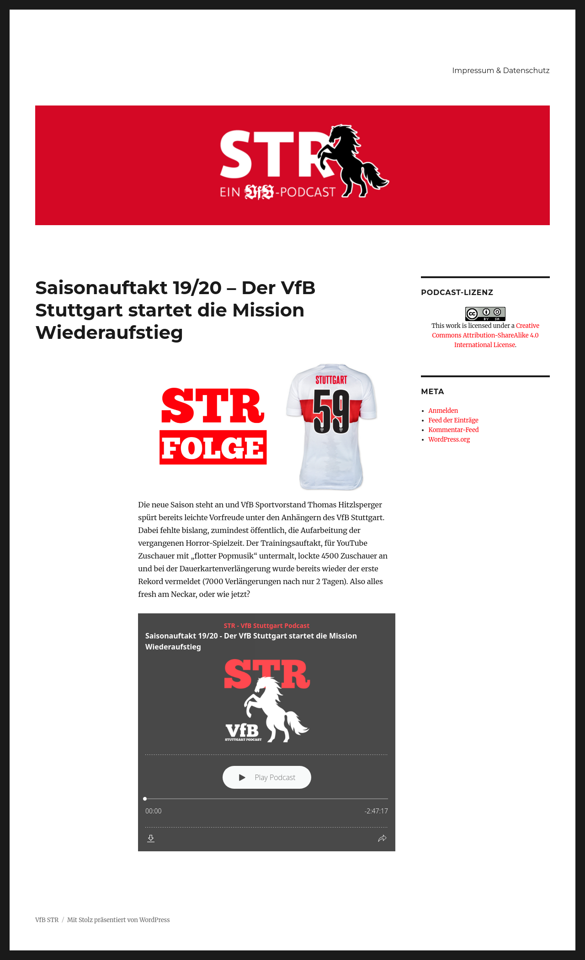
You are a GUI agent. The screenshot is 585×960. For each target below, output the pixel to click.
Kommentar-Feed (454, 430)
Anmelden (443, 411)
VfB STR (46, 920)
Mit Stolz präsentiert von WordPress (118, 920)
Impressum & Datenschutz (501, 70)
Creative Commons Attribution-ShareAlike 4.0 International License (485, 335)
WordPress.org (449, 439)
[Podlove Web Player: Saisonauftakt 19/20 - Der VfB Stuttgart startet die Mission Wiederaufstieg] (266, 732)
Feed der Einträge (454, 420)
